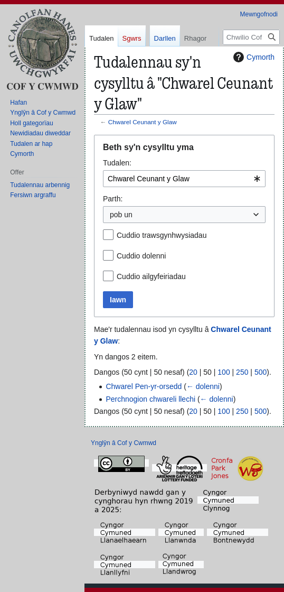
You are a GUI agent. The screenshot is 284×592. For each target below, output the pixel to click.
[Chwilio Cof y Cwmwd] (251, 79)
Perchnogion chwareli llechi (150, 399)
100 (223, 372)
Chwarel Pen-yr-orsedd (144, 386)
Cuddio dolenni (141, 256)
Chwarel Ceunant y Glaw (142, 121)
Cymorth (252, 57)
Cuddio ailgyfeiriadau (151, 276)
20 (193, 372)
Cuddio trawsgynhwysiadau (161, 235)
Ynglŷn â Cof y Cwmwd (123, 443)
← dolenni (203, 386)
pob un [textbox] (121, 214)
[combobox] (184, 178)
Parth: (112, 199)
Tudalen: (117, 163)
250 (242, 372)
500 (260, 372)
